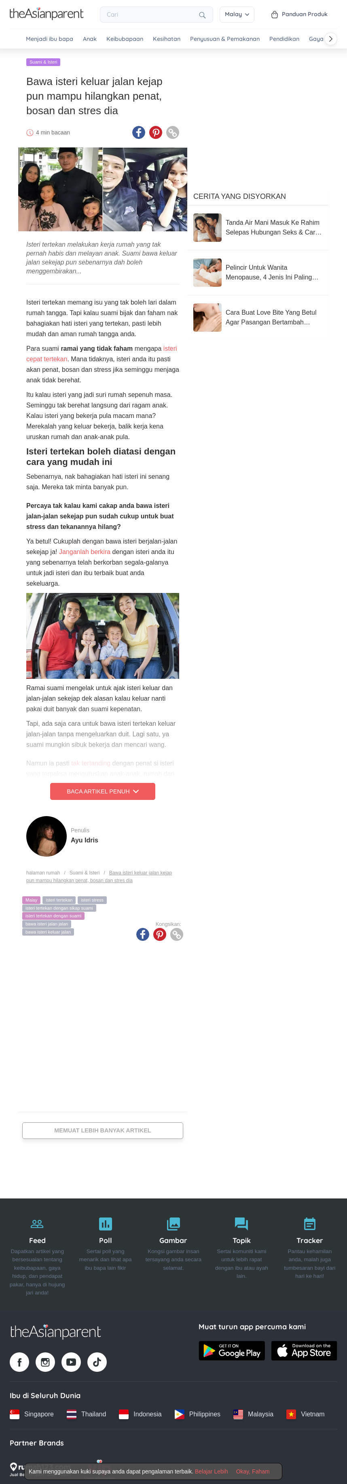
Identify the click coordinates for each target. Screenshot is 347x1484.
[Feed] (37, 1252)
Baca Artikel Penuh (102, 789)
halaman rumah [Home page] (43, 870)
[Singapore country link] (32, 1412)
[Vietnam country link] (305, 1412)
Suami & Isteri (43, 59)
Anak (90, 39)
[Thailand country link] (86, 1412)
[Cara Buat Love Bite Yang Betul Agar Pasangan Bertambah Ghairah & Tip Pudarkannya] (258, 315)
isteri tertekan (59, 897)
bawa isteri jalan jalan (46, 921)
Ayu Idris (84, 837)
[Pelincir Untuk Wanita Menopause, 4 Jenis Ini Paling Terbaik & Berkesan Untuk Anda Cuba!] (258, 270)
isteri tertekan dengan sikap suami (59, 905)
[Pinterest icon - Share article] (155, 130)
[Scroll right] (330, 38)
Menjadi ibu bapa (49, 39)
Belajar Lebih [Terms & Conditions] (211, 1471)
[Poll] (105, 1252)
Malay (237, 14)
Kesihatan (166, 39)
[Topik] (241, 1252)
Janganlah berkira (84, 549)
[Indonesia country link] (140, 1412)
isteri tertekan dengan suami (53, 913)
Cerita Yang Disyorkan (239, 194)
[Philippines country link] (197, 1412)
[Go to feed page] (47, 18)
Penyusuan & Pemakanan (225, 39)
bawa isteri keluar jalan (48, 929)
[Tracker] (310, 1252)
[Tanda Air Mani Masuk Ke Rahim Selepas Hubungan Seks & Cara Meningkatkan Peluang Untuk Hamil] (258, 225)
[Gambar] (173, 1252)
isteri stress (92, 897)
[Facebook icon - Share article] (138, 130)
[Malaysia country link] (253, 1412)
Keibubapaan (124, 39)
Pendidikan (284, 39)
